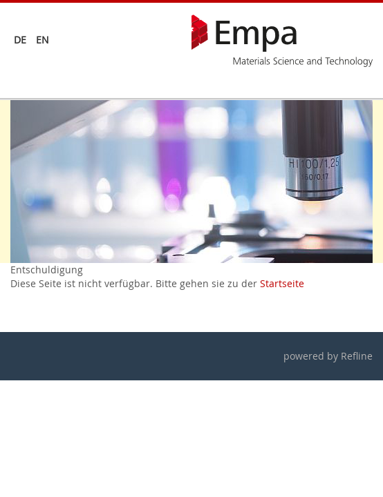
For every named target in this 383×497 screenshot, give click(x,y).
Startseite (282, 283)
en (42, 39)
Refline (357, 355)
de (20, 39)
